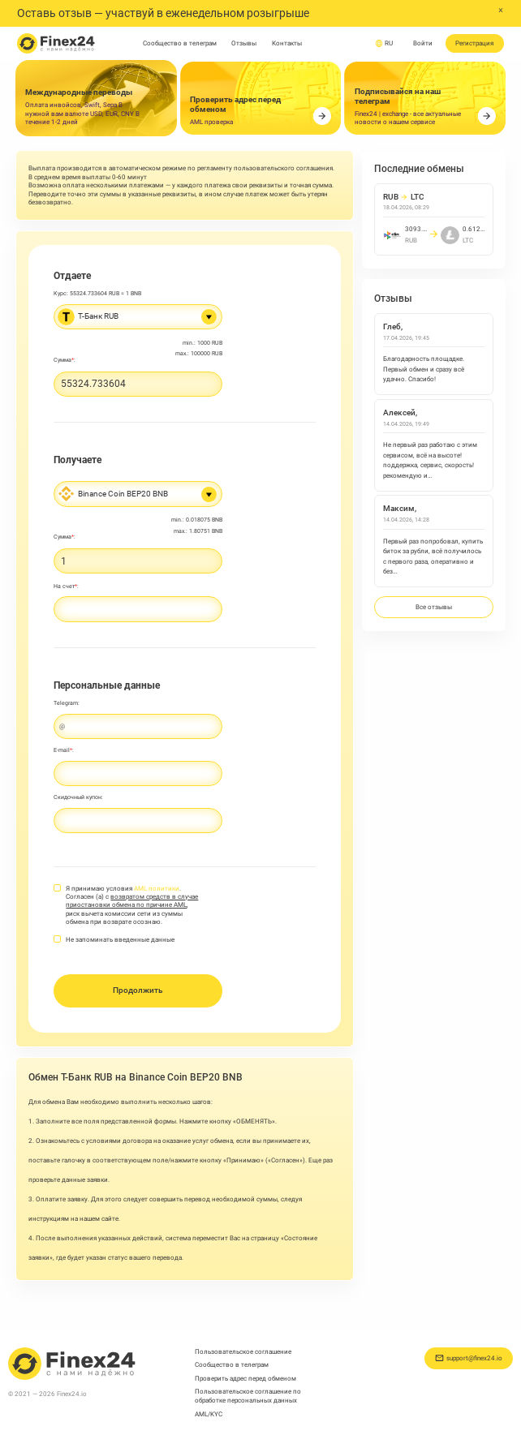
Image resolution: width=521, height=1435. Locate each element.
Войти (423, 43)
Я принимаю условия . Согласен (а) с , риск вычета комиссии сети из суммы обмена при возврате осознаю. (132, 905)
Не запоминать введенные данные (120, 939)
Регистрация (474, 43)
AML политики (156, 888)
